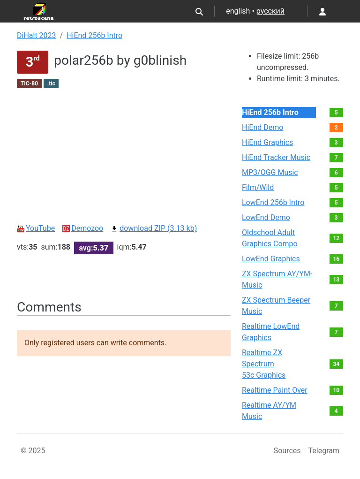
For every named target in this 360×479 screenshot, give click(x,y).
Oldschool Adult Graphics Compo (270, 238)
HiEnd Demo (262, 127)
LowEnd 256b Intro (273, 202)
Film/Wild (258, 187)
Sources (287, 450)
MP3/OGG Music (270, 172)
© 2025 (33, 450)
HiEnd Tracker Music (276, 157)
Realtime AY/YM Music (269, 411)
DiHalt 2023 (36, 35)
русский (270, 11)
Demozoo (82, 228)
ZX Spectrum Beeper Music (276, 306)
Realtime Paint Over (275, 390)
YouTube (36, 228)
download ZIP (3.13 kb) (154, 228)
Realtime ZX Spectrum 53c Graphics (263, 364)
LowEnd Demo (266, 217)
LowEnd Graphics (271, 258)
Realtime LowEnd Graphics (271, 332)
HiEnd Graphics (267, 142)
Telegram (323, 450)
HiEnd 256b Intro (94, 35)
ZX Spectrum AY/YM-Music (277, 279)
